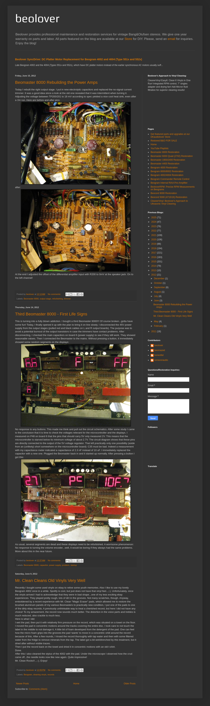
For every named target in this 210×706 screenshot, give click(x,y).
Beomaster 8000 (31, 299)
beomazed (159, 350)
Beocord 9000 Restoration (164, 193)
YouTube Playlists (160, 148)
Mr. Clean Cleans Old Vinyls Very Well (50, 580)
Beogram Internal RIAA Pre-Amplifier (169, 183)
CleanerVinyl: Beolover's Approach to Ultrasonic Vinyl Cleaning (169, 202)
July (156, 296)
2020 (154, 239)
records (51, 674)
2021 (154, 235)
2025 (154, 217)
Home (76, 683)
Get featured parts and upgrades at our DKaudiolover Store (170, 135)
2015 (154, 261)
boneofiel (159, 355)
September (160, 287)
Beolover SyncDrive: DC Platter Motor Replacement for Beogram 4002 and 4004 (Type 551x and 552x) (78, 59)
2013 (154, 270)
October (158, 283)
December (159, 278)
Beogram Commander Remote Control (170, 179)
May (156, 321)
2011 (154, 331)
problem (65, 565)
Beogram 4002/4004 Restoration (167, 175)
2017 (154, 252)
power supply (55, 565)
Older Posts (130, 683)
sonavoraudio (161, 360)
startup (74, 565)
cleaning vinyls (39, 674)
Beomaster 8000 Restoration (165, 152)
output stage (45, 299)
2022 (154, 230)
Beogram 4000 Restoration (164, 167)
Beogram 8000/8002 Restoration (167, 171)
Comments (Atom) (38, 689)
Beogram (28, 674)
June (156, 300)
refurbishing (57, 299)
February (159, 326)
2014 (154, 266)
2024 (154, 222)
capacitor (44, 565)
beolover (37, 18)
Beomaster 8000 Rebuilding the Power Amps (56, 82)
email (171, 39)
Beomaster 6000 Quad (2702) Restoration (172, 156)
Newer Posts (22, 683)
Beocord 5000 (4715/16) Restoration (169, 197)
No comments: (54, 294)
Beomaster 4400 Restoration (165, 163)
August (158, 292)
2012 (154, 274)
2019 (154, 244)
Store (128, 39)
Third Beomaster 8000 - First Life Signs (51, 314)
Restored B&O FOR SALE (164, 140)
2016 (154, 257)
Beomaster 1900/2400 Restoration (168, 160)
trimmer (67, 299)
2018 (154, 248)
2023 (154, 226)
